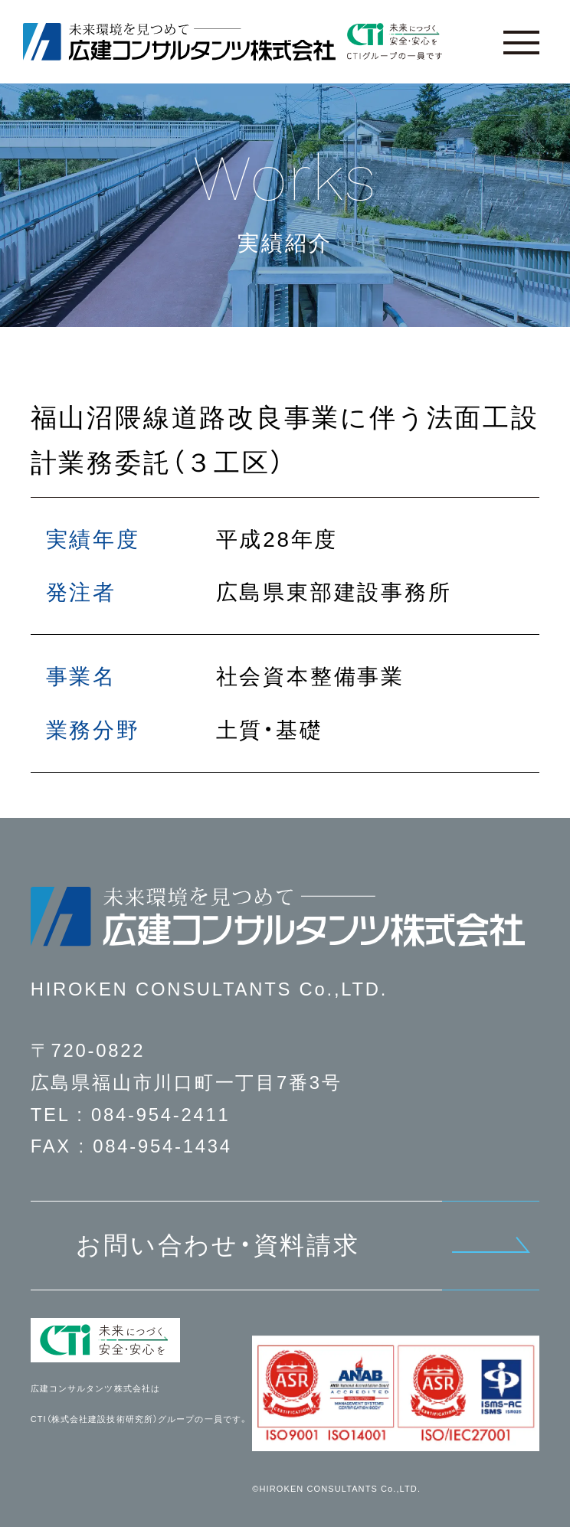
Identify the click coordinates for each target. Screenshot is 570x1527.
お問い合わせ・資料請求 (218, 1245)
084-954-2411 (161, 1114)
